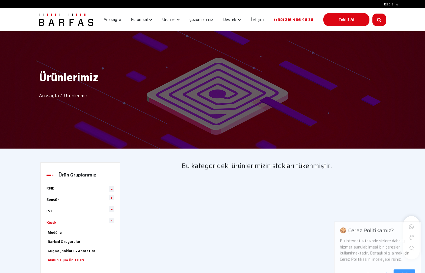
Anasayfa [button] (112, 19)
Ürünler (171, 19)
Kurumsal (141, 19)
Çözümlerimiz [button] (201, 19)
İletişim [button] (257, 19)
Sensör (52, 199)
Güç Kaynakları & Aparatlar (71, 251)
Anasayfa (49, 95)
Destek (232, 19)
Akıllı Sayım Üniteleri (66, 260)
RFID (50, 188)
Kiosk (51, 222)
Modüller (55, 232)
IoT (49, 211)
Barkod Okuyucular (64, 242)
